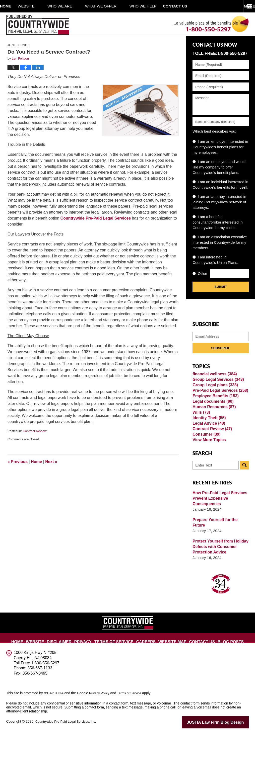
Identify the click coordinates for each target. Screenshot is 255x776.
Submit (220, 304)
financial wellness (213, 392)
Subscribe (220, 365)
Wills (200, 448)
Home (12, 6)
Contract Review (34, 448)
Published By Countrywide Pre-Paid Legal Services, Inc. (37, 25)
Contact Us (196, 681)
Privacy (91, 681)
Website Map (170, 681)
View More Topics (208, 488)
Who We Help (155, 6)
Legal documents (211, 432)
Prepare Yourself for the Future (219, 569)
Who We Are (73, 6)
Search (244, 514)
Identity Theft (208, 456)
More (244, 6)
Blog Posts (222, 681)
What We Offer (113, 6)
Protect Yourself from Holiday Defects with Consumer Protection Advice (218, 590)
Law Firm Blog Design (225, 766)
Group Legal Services (216, 400)
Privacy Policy (100, 737)
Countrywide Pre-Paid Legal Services (96, 235)
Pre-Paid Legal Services (218, 416)
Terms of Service (118, 681)
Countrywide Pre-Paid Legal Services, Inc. (68, 765)
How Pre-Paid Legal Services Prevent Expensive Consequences (218, 547)
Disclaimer (68, 681)
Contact (194, 6)
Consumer (205, 480)
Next (51, 478)
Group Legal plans (213, 408)
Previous (17, 478)
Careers (146, 681)
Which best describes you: (214, 148)
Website (39, 6)
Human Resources (212, 440)
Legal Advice (207, 464)
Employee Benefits (214, 424)
